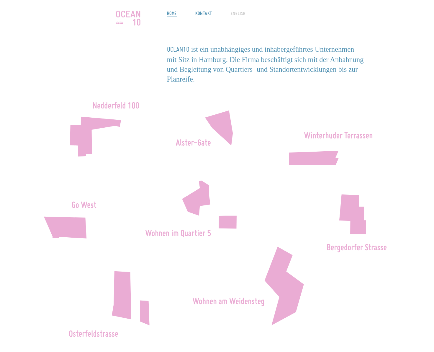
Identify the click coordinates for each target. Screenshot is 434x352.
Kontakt (203, 13)
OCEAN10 (128, 18)
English (238, 13)
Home (172, 13)
